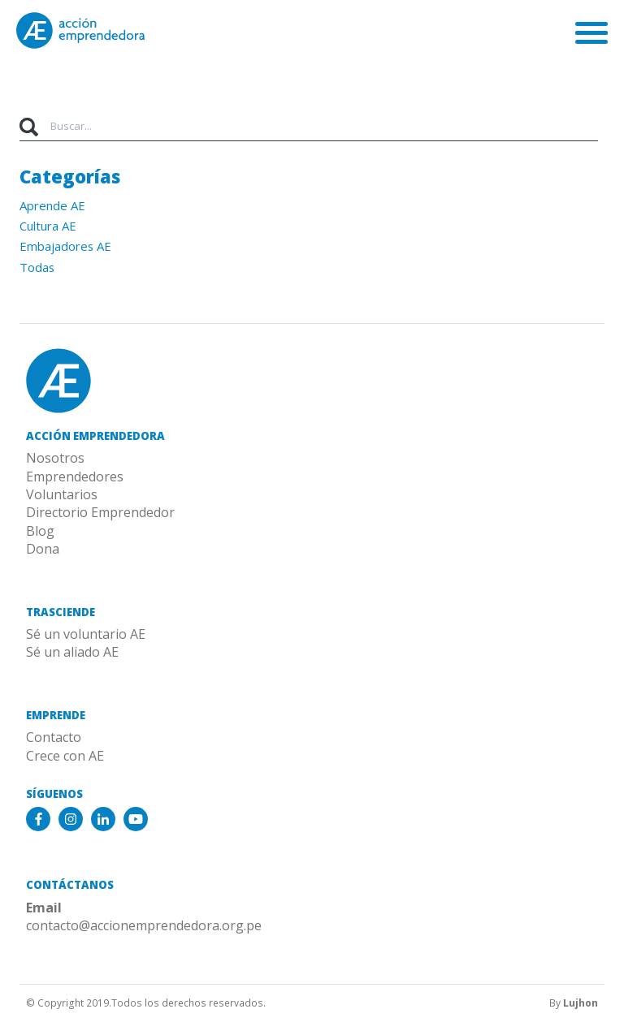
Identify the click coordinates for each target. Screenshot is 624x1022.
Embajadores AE (65, 246)
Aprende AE (52, 205)
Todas (37, 267)
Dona (42, 549)
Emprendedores (75, 476)
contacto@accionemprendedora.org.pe (144, 925)
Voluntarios (62, 494)
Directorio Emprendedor (100, 512)
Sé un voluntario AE (85, 634)
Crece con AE (65, 756)
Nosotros (55, 458)
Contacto (53, 737)
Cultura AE (48, 226)
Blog (40, 531)
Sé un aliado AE (72, 652)
